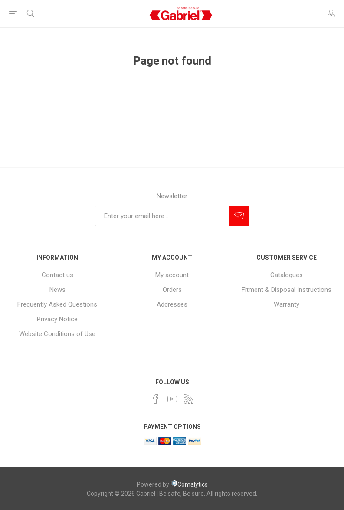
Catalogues (286, 275)
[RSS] (189, 399)
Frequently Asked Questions (57, 304)
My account (172, 275)
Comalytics (189, 484)
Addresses (172, 304)
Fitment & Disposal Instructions (286, 290)
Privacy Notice (57, 319)
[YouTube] (172, 399)
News (57, 290)
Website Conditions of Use (57, 334)
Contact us (57, 275)
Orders (172, 290)
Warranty (286, 304)
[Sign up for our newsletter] (162, 216)
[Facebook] (156, 399)
